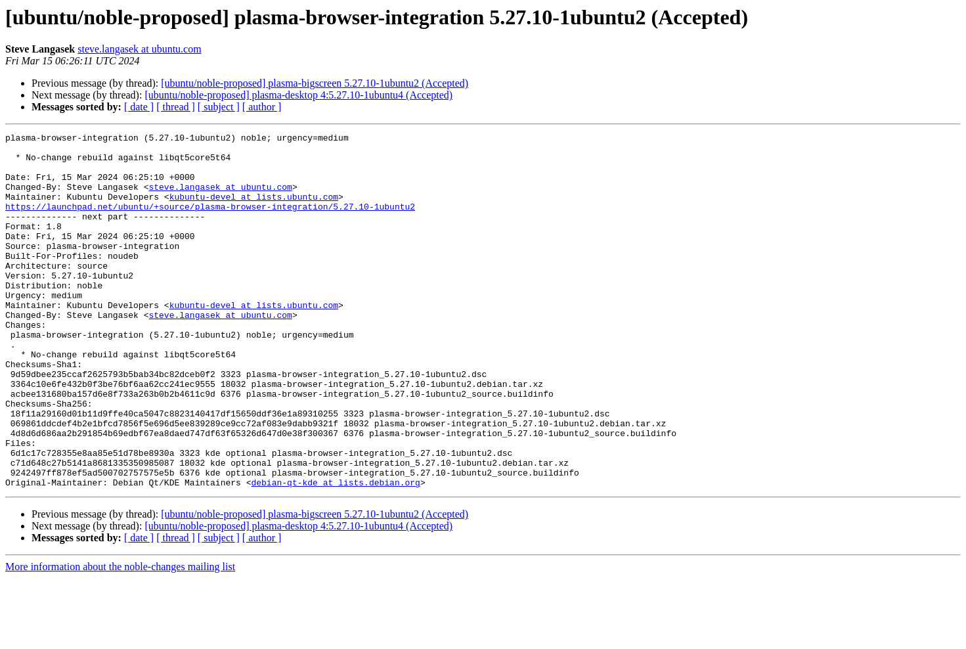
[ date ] (139, 106)
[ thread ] (175, 106)
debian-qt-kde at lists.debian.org (335, 553)
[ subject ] (219, 106)
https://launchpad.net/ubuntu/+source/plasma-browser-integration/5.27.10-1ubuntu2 (210, 222)
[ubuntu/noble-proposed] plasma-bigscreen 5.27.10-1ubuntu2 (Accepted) (314, 83)
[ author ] (262, 106)
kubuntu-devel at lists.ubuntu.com (253, 210)
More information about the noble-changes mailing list (120, 637)
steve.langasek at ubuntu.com (139, 49)
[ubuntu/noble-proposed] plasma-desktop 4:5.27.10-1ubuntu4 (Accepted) (298, 95)
